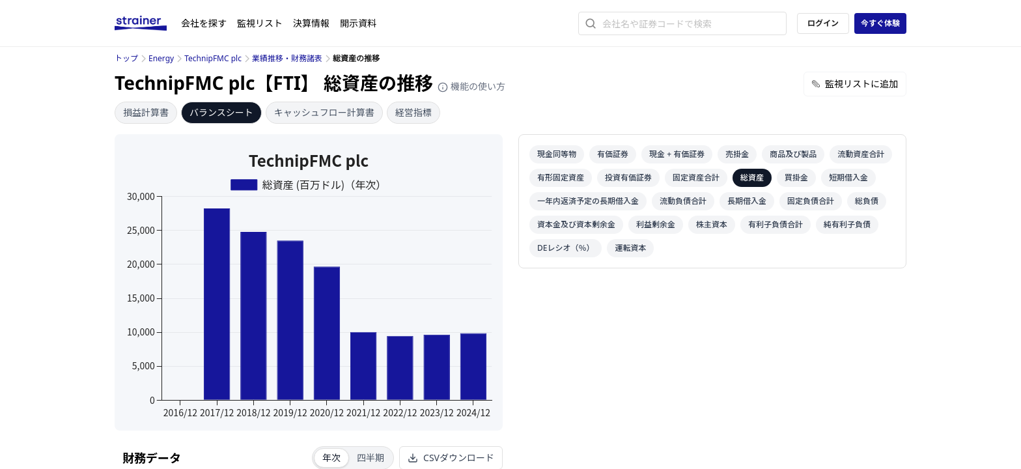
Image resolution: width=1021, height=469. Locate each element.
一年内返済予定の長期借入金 (588, 200)
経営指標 (413, 112)
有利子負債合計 (775, 224)
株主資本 (711, 224)
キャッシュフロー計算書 (324, 112)
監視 (260, 23)
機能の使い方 (471, 86)
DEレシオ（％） (565, 247)
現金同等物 (556, 154)
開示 (358, 23)
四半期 (370, 457)
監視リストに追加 (855, 84)
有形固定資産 (560, 177)
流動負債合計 (683, 200)
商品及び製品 (793, 154)
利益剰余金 (655, 224)
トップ (126, 58)
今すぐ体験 (880, 23)
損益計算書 (146, 112)
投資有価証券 (628, 177)
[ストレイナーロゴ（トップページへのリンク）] (148, 23)
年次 (331, 457)
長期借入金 (746, 200)
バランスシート (221, 112)
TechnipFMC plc (213, 58)
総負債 (866, 200)
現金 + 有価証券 (677, 154)
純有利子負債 (847, 224)
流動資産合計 (860, 154)
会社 (204, 23)
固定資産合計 (696, 177)
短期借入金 (848, 177)
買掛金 (796, 177)
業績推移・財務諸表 (287, 58)
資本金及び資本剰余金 (576, 224)
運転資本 (630, 247)
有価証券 (612, 154)
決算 (311, 23)
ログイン (823, 23)
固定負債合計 (810, 200)
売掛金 (737, 154)
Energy (161, 58)
